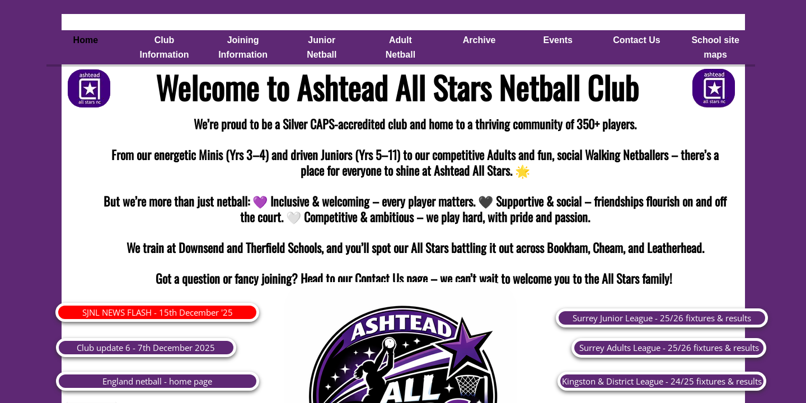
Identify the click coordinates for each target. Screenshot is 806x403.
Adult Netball (400, 47)
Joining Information (243, 47)
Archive (479, 40)
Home (85, 40)
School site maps (715, 47)
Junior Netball (321, 47)
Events (558, 40)
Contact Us (636, 40)
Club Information (164, 47)
